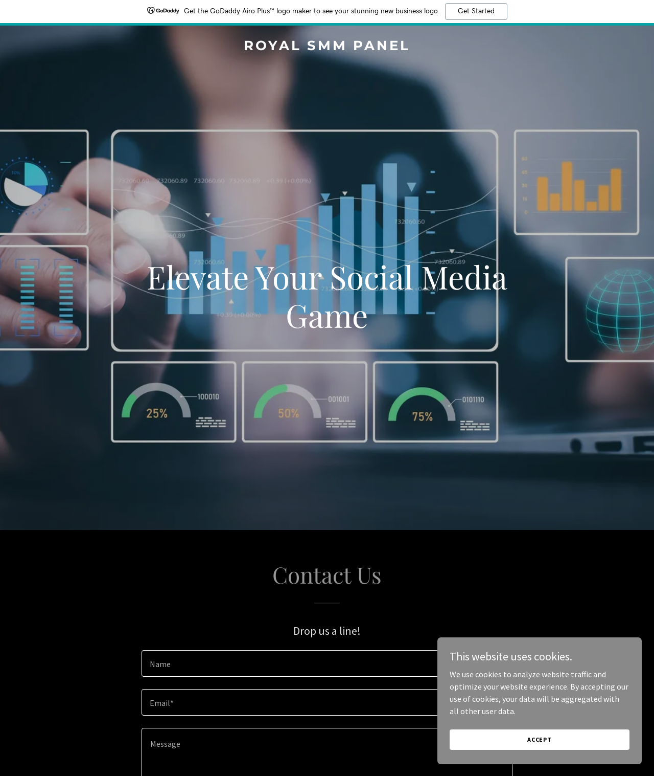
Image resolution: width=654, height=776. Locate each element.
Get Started (476, 11)
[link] (327, 47)
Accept (539, 739)
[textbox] (327, 663)
